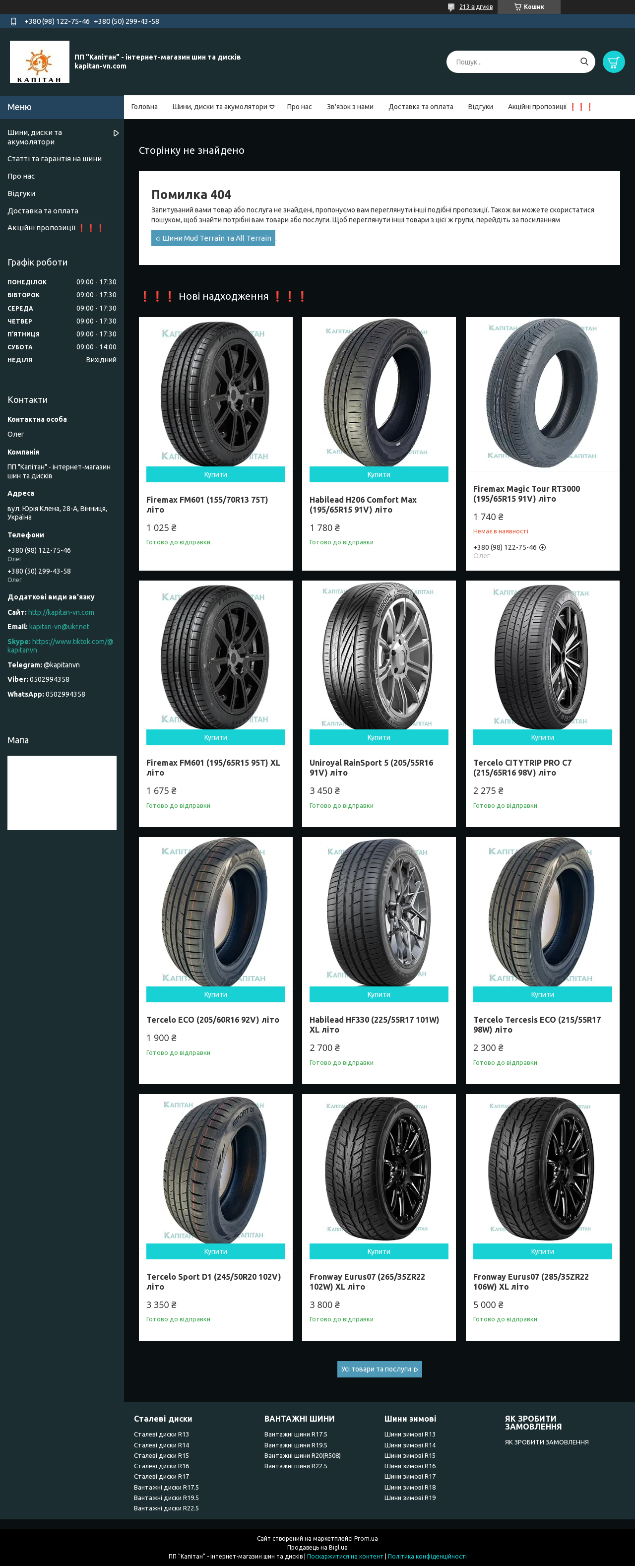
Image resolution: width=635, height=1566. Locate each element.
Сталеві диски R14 (161, 1444)
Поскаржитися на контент (345, 1556)
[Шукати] (584, 62)
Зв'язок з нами (350, 107)
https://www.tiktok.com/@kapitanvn (60, 646)
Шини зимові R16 (410, 1465)
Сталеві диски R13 (161, 1434)
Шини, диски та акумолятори (220, 107)
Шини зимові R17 (410, 1476)
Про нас (299, 107)
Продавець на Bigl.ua (317, 1547)
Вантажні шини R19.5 (295, 1444)
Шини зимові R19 (410, 1497)
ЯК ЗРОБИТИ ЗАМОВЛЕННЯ (547, 1441)
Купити (215, 474)
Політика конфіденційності (427, 1556)
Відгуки (480, 107)
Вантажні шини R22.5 (295, 1465)
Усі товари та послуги (376, 1369)
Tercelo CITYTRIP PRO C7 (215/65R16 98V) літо (522, 767)
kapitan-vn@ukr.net (59, 627)
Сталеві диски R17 (161, 1476)
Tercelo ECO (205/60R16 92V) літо (212, 1019)
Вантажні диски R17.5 (166, 1487)
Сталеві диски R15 (161, 1455)
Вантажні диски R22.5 (166, 1507)
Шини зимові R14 (410, 1444)
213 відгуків (476, 6)
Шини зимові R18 (410, 1487)
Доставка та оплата (420, 107)
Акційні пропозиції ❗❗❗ (551, 107)
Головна (144, 107)
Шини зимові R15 (410, 1455)
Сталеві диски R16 (161, 1465)
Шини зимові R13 (410, 1434)
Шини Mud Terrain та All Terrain (216, 238)
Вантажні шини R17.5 (295, 1434)
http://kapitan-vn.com (61, 612)
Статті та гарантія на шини (54, 158)
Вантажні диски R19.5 (166, 1497)
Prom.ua (366, 1538)
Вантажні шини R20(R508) (302, 1455)
